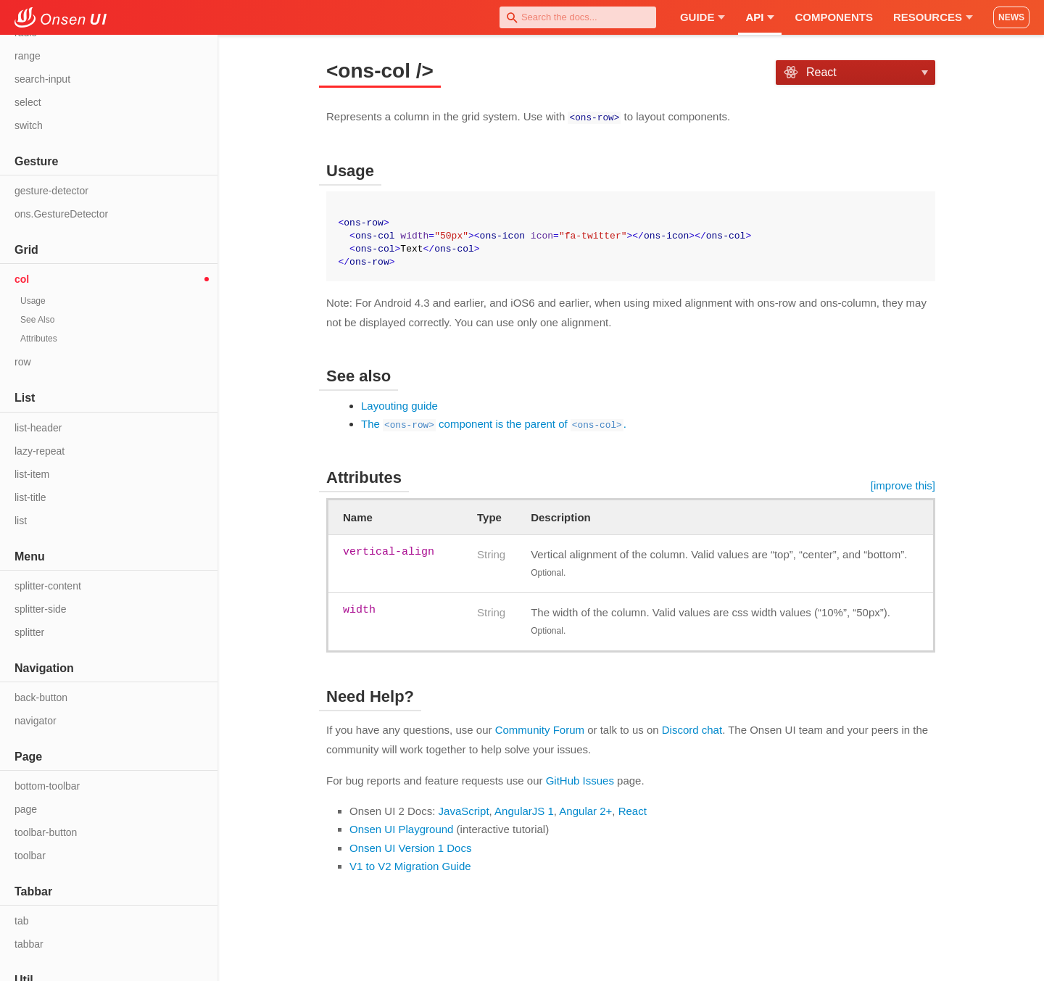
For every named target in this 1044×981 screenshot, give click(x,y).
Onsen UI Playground (401, 828)
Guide (703, 17)
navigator (35, 721)
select (27, 102)
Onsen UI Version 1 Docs (410, 847)
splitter (29, 632)
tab (21, 921)
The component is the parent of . (493, 423)
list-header (38, 428)
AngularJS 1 (524, 810)
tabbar (29, 944)
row (22, 362)
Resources (933, 17)
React (632, 810)
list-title (30, 497)
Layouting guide (399, 405)
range (27, 56)
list (20, 520)
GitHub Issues (580, 780)
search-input (42, 79)
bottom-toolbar (47, 786)
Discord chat (692, 729)
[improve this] (903, 485)
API (759, 17)
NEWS (1011, 17)
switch (28, 125)
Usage (33, 301)
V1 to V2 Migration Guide (410, 865)
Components (834, 17)
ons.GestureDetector (61, 214)
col (21, 279)
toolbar (30, 855)
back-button (40, 697)
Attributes (38, 339)
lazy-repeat (39, 451)
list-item (31, 474)
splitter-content (47, 586)
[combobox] (578, 17)
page (25, 809)
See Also (37, 320)
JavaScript (464, 810)
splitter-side (40, 609)
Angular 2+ (585, 810)
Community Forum (539, 729)
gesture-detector (51, 190)
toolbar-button (45, 832)
